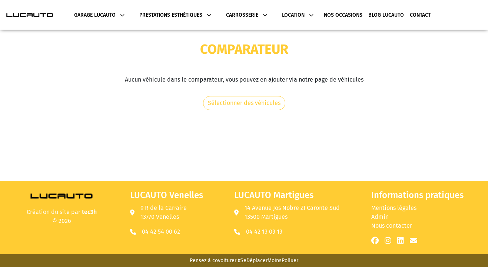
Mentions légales (393, 207)
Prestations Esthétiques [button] (175, 15)
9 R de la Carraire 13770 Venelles (158, 212)
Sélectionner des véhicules (244, 102)
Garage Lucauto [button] (99, 15)
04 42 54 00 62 (161, 231)
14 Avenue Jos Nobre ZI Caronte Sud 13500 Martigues (287, 212)
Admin (380, 216)
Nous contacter (391, 225)
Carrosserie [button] (246, 15)
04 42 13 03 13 (264, 231)
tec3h (89, 211)
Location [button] (297, 15)
